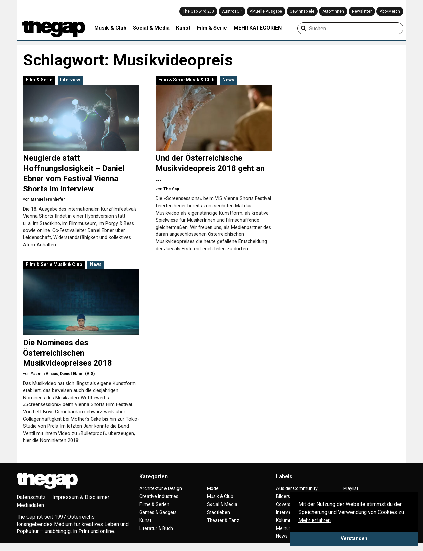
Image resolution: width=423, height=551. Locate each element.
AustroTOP (232, 11)
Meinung (285, 528)
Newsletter (362, 11)
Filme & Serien (154, 504)
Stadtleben (218, 512)
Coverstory (287, 504)
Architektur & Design (160, 488)
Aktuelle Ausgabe (266, 11)
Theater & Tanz (223, 520)
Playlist (350, 488)
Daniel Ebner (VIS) (77, 373)
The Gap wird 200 (198, 11)
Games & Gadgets (158, 512)
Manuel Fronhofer (48, 199)
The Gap (171, 189)
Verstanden (354, 538)
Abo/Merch (390, 11)
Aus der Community (297, 488)
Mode (213, 488)
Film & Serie (212, 28)
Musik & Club (110, 28)
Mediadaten (30, 505)
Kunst (183, 28)
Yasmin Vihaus (44, 373)
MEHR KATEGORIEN (258, 28)
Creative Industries (158, 496)
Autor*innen (333, 11)
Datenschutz (31, 497)
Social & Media (151, 28)
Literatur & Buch (156, 528)
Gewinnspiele (302, 11)
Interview (70, 79)
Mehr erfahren (314, 520)
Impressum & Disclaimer (80, 497)
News (228, 79)
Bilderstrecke (289, 496)
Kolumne (285, 520)
